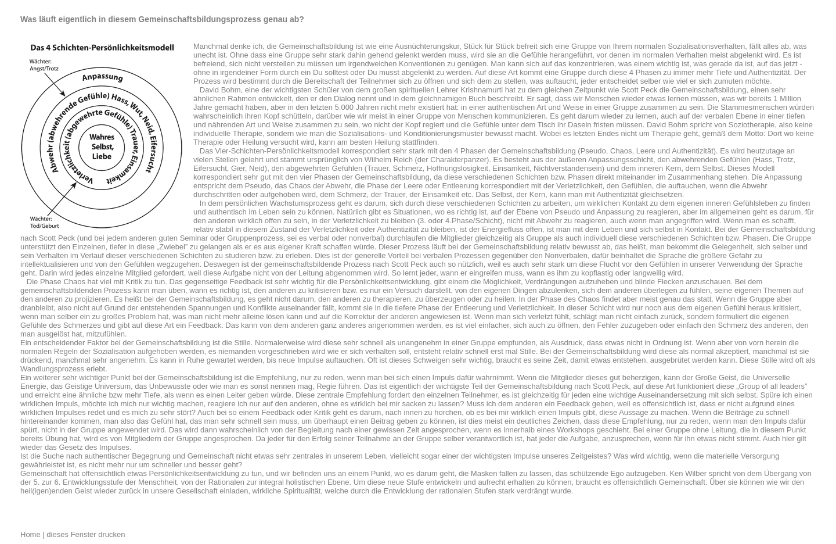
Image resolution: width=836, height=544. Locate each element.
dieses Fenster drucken (85, 534)
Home (31, 534)
